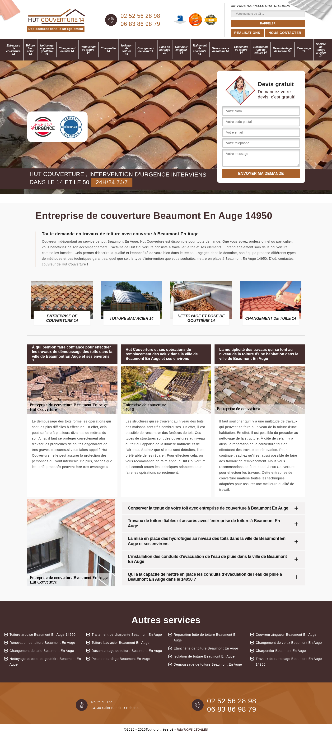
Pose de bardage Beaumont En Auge (121, 659)
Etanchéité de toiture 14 (241, 49)
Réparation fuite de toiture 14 (260, 49)
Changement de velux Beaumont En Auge (289, 643)
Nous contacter (284, 33)
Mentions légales (192, 729)
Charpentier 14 (108, 50)
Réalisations (247, 33)
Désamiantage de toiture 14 (282, 50)
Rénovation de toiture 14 (88, 49)
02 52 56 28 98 (140, 16)
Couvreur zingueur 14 (181, 49)
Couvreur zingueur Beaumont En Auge (286, 634)
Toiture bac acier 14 (30, 50)
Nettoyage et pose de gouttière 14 (46, 50)
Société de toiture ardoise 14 (321, 49)
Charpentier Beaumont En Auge (281, 651)
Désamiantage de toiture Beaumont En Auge (127, 651)
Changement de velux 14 (145, 50)
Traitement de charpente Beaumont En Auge (127, 634)
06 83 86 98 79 (140, 24)
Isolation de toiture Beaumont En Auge (204, 656)
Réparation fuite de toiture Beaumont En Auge (206, 637)
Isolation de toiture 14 (126, 50)
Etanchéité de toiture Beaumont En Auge (206, 648)
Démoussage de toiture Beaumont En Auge (208, 664)
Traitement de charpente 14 (200, 50)
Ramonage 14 (304, 50)
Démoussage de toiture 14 (220, 50)
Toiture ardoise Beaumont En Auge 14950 (42, 634)
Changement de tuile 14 (67, 50)
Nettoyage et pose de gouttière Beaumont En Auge (45, 661)
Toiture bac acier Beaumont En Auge (121, 643)
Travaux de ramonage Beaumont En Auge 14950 (289, 661)
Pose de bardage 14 (164, 49)
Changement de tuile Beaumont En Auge (41, 651)
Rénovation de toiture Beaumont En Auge (42, 643)
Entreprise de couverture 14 (13, 50)
